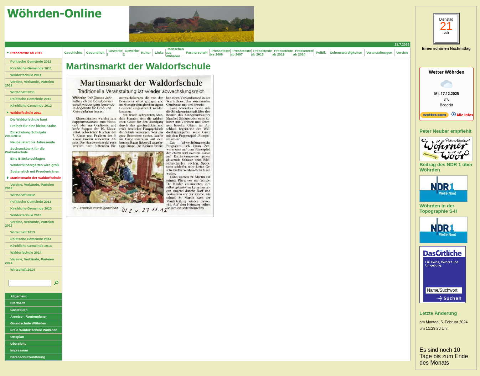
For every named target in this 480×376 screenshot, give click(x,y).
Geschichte (73, 52)
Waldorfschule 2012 (23, 113)
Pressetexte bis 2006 (220, 52)
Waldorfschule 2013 (23, 215)
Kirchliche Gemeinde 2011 (28, 68)
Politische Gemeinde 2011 (28, 61)
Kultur (146, 52)
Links (159, 52)
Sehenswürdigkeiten (346, 52)
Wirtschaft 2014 (20, 269)
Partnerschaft (197, 52)
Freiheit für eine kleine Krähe (30, 126)
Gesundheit (95, 52)
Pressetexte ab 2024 (303, 52)
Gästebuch (16, 310)
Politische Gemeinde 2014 (28, 239)
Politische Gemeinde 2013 (28, 201)
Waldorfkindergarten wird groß (32, 165)
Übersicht (15, 343)
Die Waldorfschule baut (26, 119)
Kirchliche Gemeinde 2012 (28, 105)
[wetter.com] (434, 116)
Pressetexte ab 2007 (241, 52)
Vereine (402, 52)
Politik (320, 52)
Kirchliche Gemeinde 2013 (28, 208)
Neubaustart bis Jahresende (30, 142)
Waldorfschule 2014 (23, 252)
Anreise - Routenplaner (26, 316)
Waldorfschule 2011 (23, 75)
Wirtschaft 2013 (20, 232)
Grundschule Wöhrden (25, 323)
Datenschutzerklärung (25, 357)
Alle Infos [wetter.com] (462, 114)
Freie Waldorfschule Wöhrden (31, 330)
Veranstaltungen (379, 52)
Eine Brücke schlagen (25, 158)
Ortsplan (14, 337)
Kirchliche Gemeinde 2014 (28, 246)
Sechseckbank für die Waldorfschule (25, 150)
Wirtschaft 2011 (20, 92)
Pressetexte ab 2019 (282, 52)
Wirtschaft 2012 (20, 195)
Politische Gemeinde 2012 (28, 99)
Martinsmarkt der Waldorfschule (33, 178)
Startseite (15, 303)
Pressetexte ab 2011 (23, 53)
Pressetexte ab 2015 (262, 52)
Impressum (16, 350)
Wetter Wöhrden (446, 72)
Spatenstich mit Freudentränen (32, 171)
